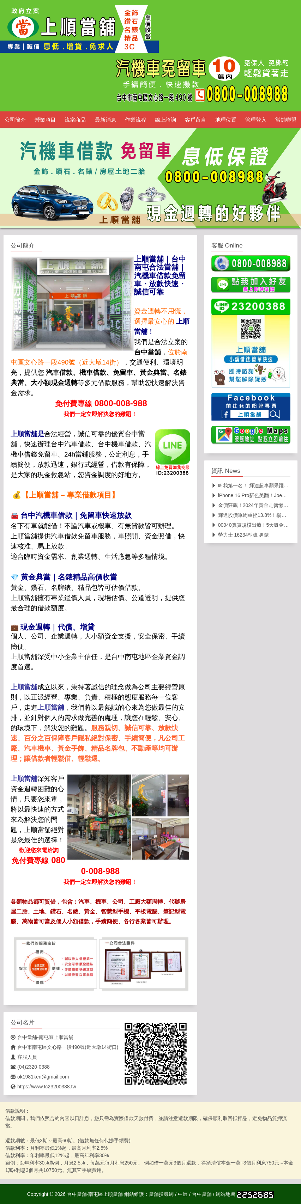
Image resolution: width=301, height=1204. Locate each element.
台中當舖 (202, 1194)
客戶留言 (195, 120)
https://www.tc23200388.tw (43, 1086)
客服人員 (24, 1057)
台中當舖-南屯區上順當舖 (42, 1037)
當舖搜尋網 (161, 1194)
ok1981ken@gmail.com (40, 1077)
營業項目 (45, 120)
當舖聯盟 (285, 120)
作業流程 (135, 120)
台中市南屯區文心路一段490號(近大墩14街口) (64, 1047)
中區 (183, 1194)
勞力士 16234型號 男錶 (240, 535)
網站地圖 (225, 1194)
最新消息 (105, 120)
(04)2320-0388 (30, 1067)
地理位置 (225, 120)
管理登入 (255, 120)
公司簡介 (15, 120)
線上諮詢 (165, 120)
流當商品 (75, 120)
